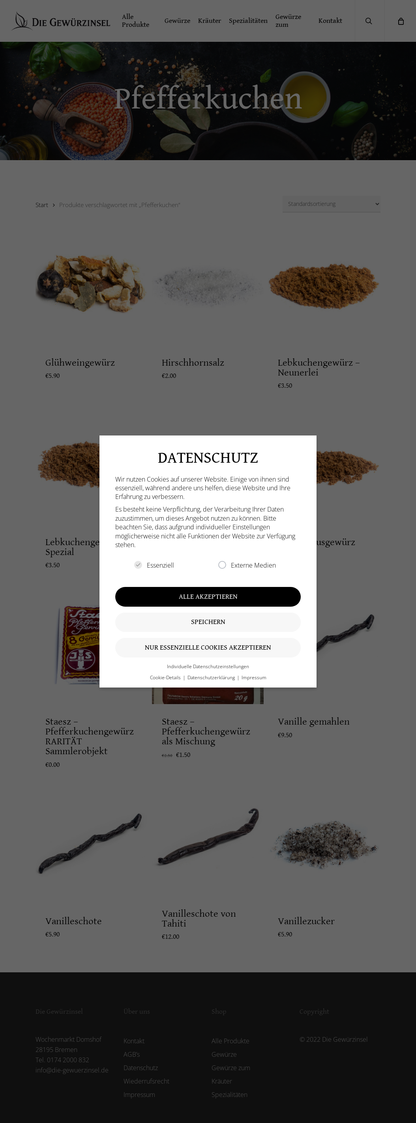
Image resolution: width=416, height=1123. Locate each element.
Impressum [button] (254, 677)
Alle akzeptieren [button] (208, 596)
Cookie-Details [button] (166, 677)
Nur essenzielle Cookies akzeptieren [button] (208, 647)
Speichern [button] (208, 622)
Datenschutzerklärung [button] (211, 677)
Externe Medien (247, 565)
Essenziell (154, 565)
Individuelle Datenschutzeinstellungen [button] (208, 666)
